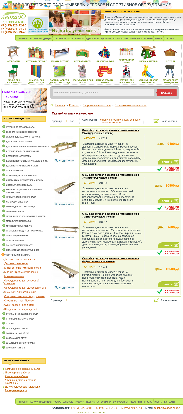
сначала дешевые (129, 119)
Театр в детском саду (18, 328)
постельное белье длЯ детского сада (59, 81)
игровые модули (105, 61)
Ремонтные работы (16, 376)
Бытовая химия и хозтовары (21, 132)
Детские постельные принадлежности (27, 161)
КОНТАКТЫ (169, 39)
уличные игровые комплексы (148, 81)
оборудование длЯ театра (83, 81)
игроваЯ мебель (82, 61)
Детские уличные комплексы (22, 166)
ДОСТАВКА (106, 39)
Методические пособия (18, 221)
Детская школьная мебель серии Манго (27, 146)
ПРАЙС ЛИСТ (136, 39)
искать (166, 92)
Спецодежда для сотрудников (22, 250)
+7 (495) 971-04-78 (13, 29)
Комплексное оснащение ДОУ (22, 368)
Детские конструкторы (18, 156)
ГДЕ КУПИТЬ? (92, 39)
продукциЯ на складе (126, 61)
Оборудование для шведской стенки (25, 287)
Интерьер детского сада (19, 185)
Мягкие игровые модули (19, 226)
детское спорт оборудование (170, 81)
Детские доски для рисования (22, 151)
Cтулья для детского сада (20, 127)
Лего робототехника (17, 202)
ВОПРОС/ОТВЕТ (120, 39)
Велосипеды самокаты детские (23, 137)
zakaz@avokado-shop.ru (167, 407)
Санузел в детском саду (19, 245)
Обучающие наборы (17, 236)
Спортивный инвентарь (17, 255)
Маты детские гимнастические (22, 267)
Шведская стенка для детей (20, 309)
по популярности (109, 119)
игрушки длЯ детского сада (127, 81)
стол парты (13, 61)
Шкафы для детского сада (20, 343)
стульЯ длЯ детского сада (14, 81)
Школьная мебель (15, 348)
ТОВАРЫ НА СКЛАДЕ (63, 39)
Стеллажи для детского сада (22, 314)
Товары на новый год (17, 333)
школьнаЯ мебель (148, 61)
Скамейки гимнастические (20, 292)
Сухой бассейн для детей (19, 304)
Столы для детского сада (20, 319)
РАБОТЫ (158, 39)
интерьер (170, 61)
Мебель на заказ (15, 211)
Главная (60, 105)
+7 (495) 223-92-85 (13, 25)
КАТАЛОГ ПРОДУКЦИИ (41, 39)
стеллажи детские (36, 61)
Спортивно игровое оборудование (24, 296)
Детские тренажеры (16, 263)
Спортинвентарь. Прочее (19, 300)
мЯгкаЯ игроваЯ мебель (104, 81)
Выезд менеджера (16, 390)
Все (72, 121)
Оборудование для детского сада (24, 231)
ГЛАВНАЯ (23, 39)
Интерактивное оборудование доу (24, 180)
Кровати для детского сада (21, 197)
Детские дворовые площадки (22, 386)
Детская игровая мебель (19, 142)
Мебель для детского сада (20, 207)
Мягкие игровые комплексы (21, 272)
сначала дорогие (111, 122)
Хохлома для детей (16, 338)
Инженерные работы (17, 372)
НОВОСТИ (79, 39)
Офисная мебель (15, 240)
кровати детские (59, 61)
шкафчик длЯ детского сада (36, 81)
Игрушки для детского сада (21, 175)
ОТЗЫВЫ (148, 39)
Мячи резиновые (14, 276)
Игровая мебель (14, 170)
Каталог (74, 105)
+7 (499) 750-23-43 (13, 32)
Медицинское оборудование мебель (25, 216)
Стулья (10, 324)
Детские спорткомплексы (19, 259)
